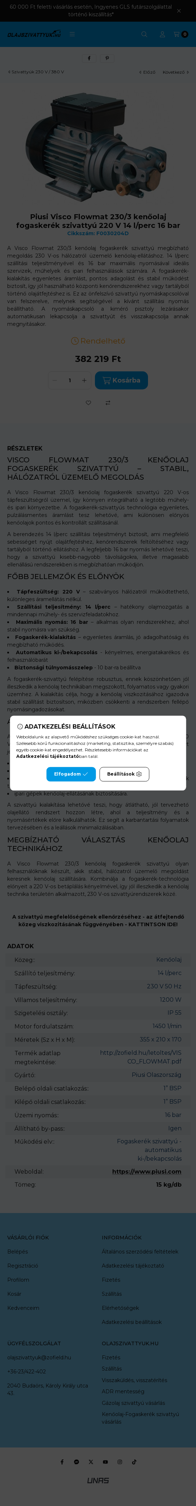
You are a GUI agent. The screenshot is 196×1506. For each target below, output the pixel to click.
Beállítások (124, 774)
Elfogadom (71, 774)
